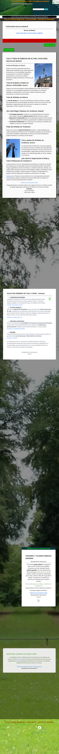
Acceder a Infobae (12, 338)
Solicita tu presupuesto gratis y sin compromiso (29, 666)
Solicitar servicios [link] (37, 45)
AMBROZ (38, 33)
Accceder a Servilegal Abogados (16, 328)
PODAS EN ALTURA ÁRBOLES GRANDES (22, 4)
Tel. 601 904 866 (21, 50)
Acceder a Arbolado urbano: (15, 305)
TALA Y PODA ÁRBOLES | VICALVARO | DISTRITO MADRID (29, 19)
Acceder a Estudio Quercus (14, 317)
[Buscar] (38, 9)
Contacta (9, 176)
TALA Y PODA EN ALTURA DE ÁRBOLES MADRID (30, 1)
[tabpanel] (29, 30)
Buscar (46, 9)
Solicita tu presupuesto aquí (38, 593)
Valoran (20, 659)
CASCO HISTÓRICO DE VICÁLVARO (26, 33)
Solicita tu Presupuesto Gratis (29, 182)
